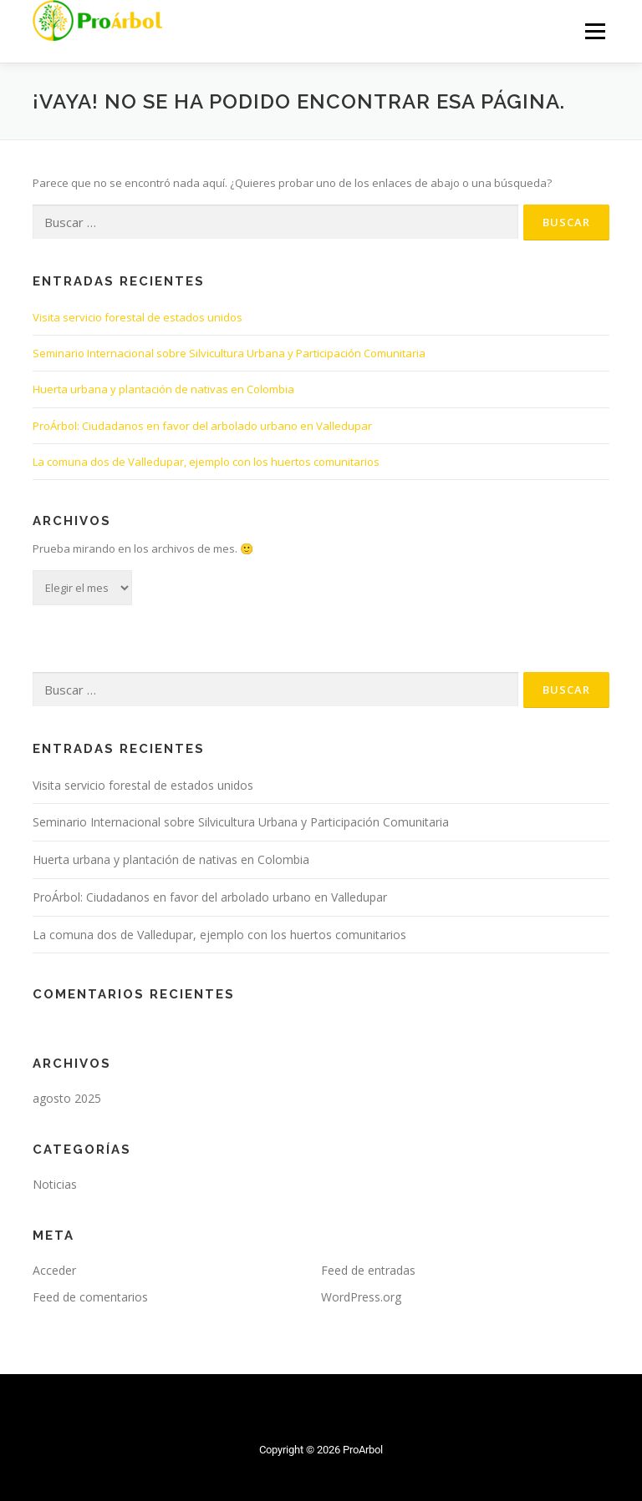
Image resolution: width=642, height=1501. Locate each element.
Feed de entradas (368, 1270)
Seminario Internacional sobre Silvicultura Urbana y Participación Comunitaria (229, 353)
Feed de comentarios (90, 1297)
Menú (594, 30)
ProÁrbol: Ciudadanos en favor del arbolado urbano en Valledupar (202, 425)
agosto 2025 (67, 1098)
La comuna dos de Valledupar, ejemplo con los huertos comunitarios (206, 461)
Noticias (55, 1184)
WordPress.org (361, 1297)
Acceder (54, 1270)
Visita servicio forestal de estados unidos (137, 317)
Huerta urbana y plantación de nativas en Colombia (163, 389)
